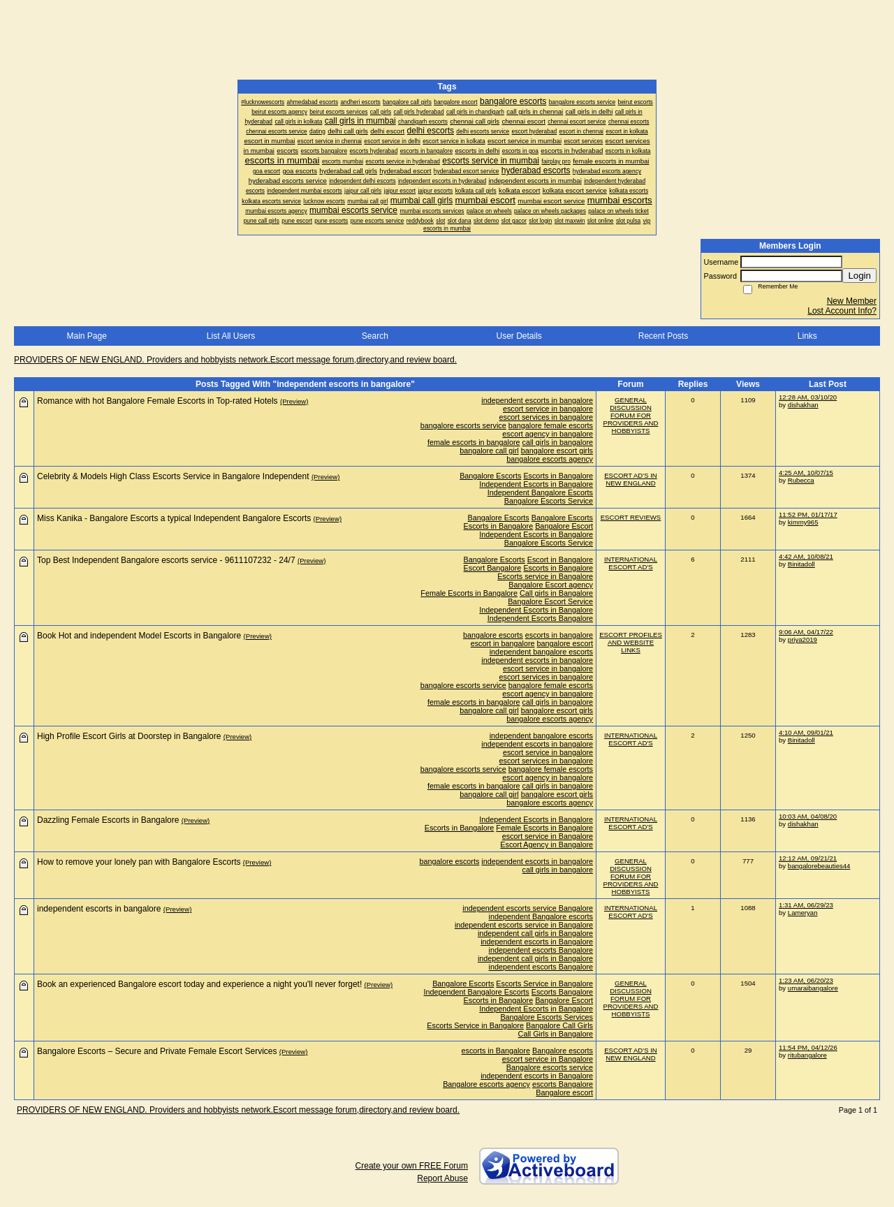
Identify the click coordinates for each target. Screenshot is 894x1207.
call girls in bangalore (557, 442)
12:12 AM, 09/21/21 (808, 858)
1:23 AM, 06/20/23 (806, 980)
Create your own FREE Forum (412, 1166)
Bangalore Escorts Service (548, 501)
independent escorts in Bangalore (537, 941)
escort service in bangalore (548, 408)
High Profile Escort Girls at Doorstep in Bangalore (129, 736)
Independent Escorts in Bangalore (536, 484)
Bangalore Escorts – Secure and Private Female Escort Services (157, 1051)
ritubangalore (807, 1055)
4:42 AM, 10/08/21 (806, 556)
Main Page (86, 336)
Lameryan (803, 912)
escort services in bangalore (546, 417)
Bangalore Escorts (490, 475)
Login (859, 275)
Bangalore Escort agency (550, 584)
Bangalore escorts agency (486, 1084)
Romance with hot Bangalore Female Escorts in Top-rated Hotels (157, 401)
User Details (518, 336)
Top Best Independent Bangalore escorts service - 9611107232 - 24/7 (166, 560)
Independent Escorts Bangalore (540, 618)
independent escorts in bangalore (537, 400)
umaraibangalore (813, 988)
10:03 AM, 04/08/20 (808, 816)
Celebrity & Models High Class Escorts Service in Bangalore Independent (173, 476)
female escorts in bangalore (473, 442)
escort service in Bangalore (547, 836)
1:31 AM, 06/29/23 (806, 905)
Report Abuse (442, 1178)
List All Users (231, 336)
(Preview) (294, 401)
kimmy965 (803, 522)
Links (807, 336)
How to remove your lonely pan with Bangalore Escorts (138, 862)
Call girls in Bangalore (556, 593)
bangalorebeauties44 (819, 866)
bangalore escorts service (463, 425)
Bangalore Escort (564, 526)
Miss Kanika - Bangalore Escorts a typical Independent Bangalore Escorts (174, 518)
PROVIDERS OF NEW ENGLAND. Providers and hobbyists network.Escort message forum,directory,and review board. (235, 360)
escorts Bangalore (562, 1084)
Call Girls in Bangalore (555, 1034)
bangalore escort (565, 643)
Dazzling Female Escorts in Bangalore (108, 820)
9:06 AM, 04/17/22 (806, 632)
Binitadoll (801, 564)
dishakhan (803, 405)
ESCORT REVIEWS (631, 517)
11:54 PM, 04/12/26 (808, 1047)
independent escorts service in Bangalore (524, 925)
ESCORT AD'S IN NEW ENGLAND (630, 479)
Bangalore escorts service (549, 1067)
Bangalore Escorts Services (546, 1017)
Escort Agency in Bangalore (546, 844)
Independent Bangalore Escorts (540, 492)
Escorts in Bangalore (558, 475)
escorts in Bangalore (496, 1050)
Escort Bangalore (493, 568)
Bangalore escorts (562, 1050)
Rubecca (801, 480)
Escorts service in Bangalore (545, 576)
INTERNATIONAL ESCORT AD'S (630, 563)
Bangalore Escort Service (550, 601)
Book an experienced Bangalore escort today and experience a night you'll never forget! (199, 984)
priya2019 (802, 639)
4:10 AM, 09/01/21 (806, 732)
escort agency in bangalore (547, 434)
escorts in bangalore (559, 635)
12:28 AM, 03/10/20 (808, 397)
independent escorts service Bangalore (527, 908)
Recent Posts (663, 336)
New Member (852, 301)
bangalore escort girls (557, 450)
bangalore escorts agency (549, 459)
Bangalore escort (564, 1092)
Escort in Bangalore (560, 559)
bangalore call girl (489, 450)
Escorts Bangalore (562, 992)
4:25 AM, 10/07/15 (806, 472)
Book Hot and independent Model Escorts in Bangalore (139, 636)
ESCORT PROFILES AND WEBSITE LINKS (630, 642)
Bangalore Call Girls (559, 1025)
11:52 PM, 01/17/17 (808, 514)
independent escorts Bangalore (541, 950)
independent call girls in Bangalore (535, 933)
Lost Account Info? (842, 311)
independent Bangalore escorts (541, 916)
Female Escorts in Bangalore (469, 593)
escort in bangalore (503, 643)
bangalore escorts (493, 635)
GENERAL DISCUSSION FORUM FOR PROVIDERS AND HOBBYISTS (631, 415)
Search (375, 336)
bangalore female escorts (550, 425)
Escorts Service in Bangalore (544, 983)
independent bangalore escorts (541, 652)
